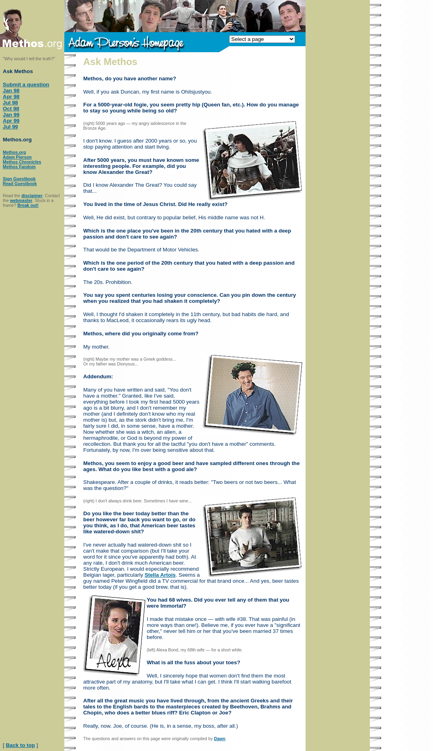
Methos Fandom (19, 166)
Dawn (219, 738)
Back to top (20, 745)
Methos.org (14, 152)
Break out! (28, 205)
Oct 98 (11, 109)
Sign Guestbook (19, 178)
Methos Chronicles (22, 161)
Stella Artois (160, 575)
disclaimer (32, 195)
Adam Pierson (17, 157)
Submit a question (26, 85)
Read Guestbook (20, 183)
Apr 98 (11, 97)
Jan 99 (11, 115)
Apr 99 (11, 121)
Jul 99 (10, 127)
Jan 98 (11, 91)
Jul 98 (10, 103)
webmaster (21, 200)
